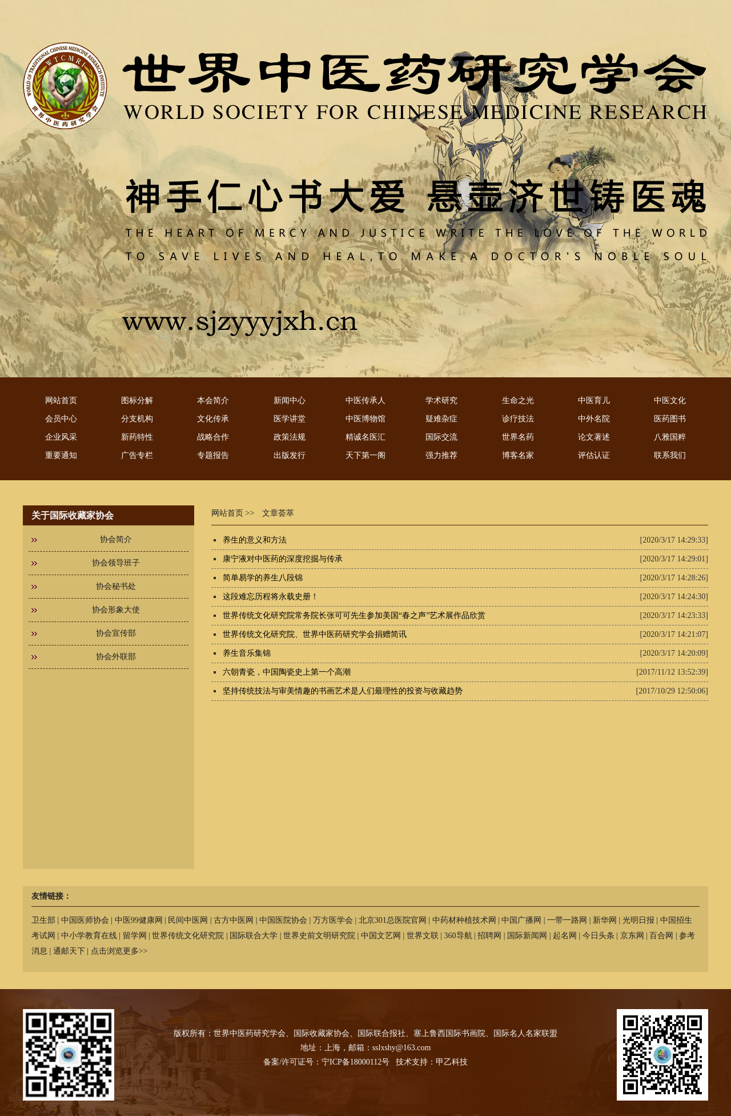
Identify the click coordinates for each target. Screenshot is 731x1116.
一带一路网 (567, 920)
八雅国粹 (670, 437)
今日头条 (598, 935)
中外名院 (594, 418)
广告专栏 (137, 455)
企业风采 (61, 437)
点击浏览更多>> (119, 951)
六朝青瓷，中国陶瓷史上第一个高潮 (287, 672)
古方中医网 (234, 920)
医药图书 (670, 418)
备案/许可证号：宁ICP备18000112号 (326, 1062)
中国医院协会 (283, 920)
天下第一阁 (365, 455)
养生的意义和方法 (255, 540)
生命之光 (518, 400)
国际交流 (441, 437)
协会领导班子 (116, 563)
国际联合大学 (254, 935)
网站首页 (61, 400)
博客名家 (518, 455)
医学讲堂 (290, 418)
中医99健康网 (139, 920)
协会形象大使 (116, 609)
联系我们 (670, 455)
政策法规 (290, 437)
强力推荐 (441, 455)
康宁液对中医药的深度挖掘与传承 (283, 559)
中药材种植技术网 (464, 920)
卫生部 (43, 920)
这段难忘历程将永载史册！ (271, 596)
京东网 (632, 935)
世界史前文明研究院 (319, 935)
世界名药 (518, 437)
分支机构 (137, 418)
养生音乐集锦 (247, 653)
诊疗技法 (518, 418)
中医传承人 (365, 400)
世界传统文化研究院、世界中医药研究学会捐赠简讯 (315, 634)
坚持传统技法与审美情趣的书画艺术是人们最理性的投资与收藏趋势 (343, 691)
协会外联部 (116, 656)
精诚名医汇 (365, 437)
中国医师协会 (85, 920)
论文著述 (594, 437)
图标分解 (137, 400)
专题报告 (213, 455)
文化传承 (213, 418)
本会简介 (213, 400)
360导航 (458, 935)
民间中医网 (188, 920)
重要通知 (61, 455)
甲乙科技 (452, 1062)
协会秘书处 (116, 586)
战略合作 (213, 437)
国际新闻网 (527, 935)
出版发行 (290, 455)
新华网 (605, 920)
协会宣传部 (116, 633)
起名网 (565, 935)
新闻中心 (290, 400)
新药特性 (137, 437)
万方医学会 (333, 920)
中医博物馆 (365, 418)
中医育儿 (594, 400)
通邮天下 (69, 951)
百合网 (661, 935)
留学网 (135, 935)
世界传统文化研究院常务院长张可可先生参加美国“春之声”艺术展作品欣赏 (354, 615)
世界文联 (423, 935)
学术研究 (441, 400)
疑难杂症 (441, 418)
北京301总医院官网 (393, 920)
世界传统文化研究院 (188, 935)
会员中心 (61, 418)
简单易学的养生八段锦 (263, 577)
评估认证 (594, 455)
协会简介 (116, 539)
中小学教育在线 (89, 935)
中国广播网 (521, 920)
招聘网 (489, 935)
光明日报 (638, 920)
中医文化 (670, 400)
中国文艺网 (381, 935)
